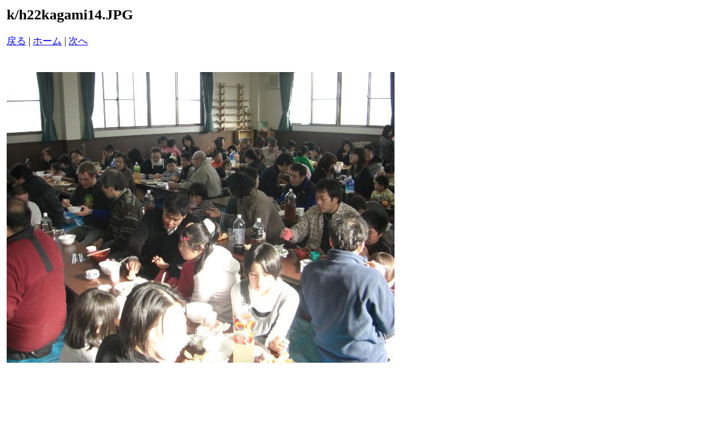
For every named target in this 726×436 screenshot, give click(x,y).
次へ (78, 41)
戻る (16, 41)
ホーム (47, 41)
